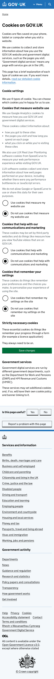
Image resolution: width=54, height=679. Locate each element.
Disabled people (11, 489)
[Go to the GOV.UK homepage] (13, 4)
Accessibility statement (16, 617)
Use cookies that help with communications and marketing (29, 252)
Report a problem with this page (27, 424)
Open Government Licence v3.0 (20, 644)
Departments (10, 559)
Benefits (7, 454)
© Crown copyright (27, 671)
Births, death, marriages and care (21, 460)
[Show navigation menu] (37, 4)
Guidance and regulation (16, 570)
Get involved (9, 599)
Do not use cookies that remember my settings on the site (28, 312)
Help (5, 613)
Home (5, 14)
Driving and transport (14, 494)
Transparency (10, 587)
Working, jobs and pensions (18, 540)
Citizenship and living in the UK (20, 477)
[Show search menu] (49, 4)
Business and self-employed (18, 466)
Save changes (27, 350)
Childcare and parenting (16, 472)
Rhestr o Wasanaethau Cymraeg (21, 626)
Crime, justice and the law (17, 483)
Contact (37, 617)
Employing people (12, 506)
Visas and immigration (15, 534)
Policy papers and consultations (21, 582)
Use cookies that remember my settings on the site (29, 299)
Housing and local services (17, 517)
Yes (34, 412)
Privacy (15, 613)
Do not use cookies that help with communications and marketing (30, 262)
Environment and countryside (19, 512)
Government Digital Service (18, 630)
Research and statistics (16, 576)
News (5, 565)
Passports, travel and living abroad (22, 529)
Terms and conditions (14, 621)
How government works (16, 593)
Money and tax (10, 523)
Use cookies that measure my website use (28, 204)
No (47, 412)
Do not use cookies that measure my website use (30, 215)
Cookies (27, 613)
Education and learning (15, 500)
